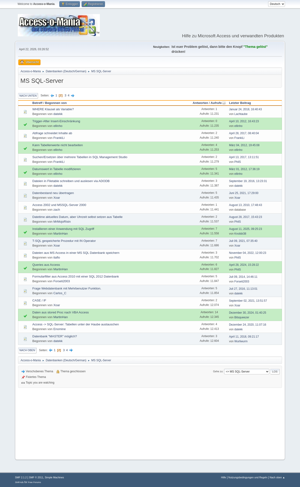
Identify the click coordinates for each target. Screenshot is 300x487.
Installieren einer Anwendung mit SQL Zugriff (63, 229)
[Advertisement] (150, 423)
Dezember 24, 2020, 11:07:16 (247, 324)
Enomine (59, 329)
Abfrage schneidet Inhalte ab (52, 133)
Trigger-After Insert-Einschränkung (56, 121)
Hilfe (223, 477)
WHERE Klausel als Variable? (53, 109)
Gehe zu (218, 371)
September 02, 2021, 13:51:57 (248, 300)
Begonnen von (56, 103)
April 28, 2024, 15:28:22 (244, 264)
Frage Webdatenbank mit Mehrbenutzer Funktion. (66, 288)
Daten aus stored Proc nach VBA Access (60, 312)
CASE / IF (39, 300)
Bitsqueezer (241, 317)
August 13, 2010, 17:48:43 (245, 205)
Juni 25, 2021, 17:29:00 (243, 193)
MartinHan (60, 233)
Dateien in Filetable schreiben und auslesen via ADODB (71, 181)
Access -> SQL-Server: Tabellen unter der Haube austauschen (75, 324)
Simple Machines (54, 477)
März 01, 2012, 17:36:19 (244, 169)
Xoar (56, 197)
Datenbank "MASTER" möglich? (54, 336)
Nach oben (27, 350)
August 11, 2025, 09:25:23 (245, 229)
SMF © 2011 (36, 477)
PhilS (237, 162)
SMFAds (19, 482)
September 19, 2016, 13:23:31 (248, 181)
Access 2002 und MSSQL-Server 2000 (59, 205)
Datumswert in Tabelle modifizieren (56, 169)
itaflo (56, 257)
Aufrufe (218, 103)
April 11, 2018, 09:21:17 (244, 336)
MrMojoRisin (62, 221)
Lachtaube (241, 114)
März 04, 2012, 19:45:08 (244, 145)
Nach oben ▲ (277, 477)
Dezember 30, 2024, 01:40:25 (247, 312)
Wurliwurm (241, 341)
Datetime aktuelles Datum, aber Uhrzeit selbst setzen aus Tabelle (77, 217)
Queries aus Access (46, 264)
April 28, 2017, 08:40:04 (244, 133)
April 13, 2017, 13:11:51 (244, 157)
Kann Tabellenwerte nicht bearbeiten (57, 145)
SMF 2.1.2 (21, 477)
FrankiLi (58, 138)
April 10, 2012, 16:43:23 (244, 121)
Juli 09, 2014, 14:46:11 (243, 276)
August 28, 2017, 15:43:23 (245, 217)
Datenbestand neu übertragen (53, 193)
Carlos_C (60, 293)
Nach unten (28, 95)
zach (56, 209)
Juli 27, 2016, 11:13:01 (243, 288)
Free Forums (34, 482)
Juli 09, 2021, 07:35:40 (243, 241)
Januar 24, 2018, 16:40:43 (245, 109)
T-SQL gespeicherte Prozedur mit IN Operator (64, 241)
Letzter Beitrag (240, 103)
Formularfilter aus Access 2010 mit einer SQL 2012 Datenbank (75, 276)
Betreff (37, 103)
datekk (58, 114)
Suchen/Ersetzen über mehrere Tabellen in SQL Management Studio (79, 157)
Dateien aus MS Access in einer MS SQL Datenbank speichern (75, 253)
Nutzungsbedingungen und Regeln (247, 477)
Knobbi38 (240, 233)
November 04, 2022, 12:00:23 (247, 253)
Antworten (200, 103)
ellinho (58, 126)
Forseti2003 (61, 281)
